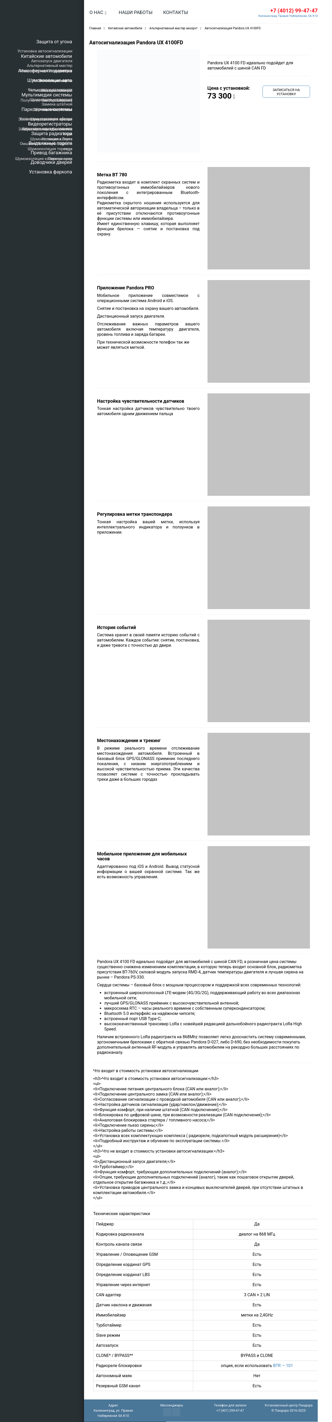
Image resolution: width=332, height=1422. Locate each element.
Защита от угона (54, 41)
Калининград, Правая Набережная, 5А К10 (287, 16)
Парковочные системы (47, 109)
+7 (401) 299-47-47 (230, 1411)
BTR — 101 (283, 1365)
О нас (96, 12)
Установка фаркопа (50, 172)
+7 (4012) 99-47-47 (292, 11)
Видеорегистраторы (50, 124)
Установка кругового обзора (45, 118)
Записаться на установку (286, 92)
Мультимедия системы (47, 94)
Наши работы (136, 12)
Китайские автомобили (46, 56)
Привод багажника (51, 152)
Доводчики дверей (51, 162)
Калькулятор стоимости (50, 89)
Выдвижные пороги (50, 143)
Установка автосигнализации (45, 51)
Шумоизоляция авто (49, 80)
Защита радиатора (51, 133)
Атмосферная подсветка (45, 70)
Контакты (175, 12)
